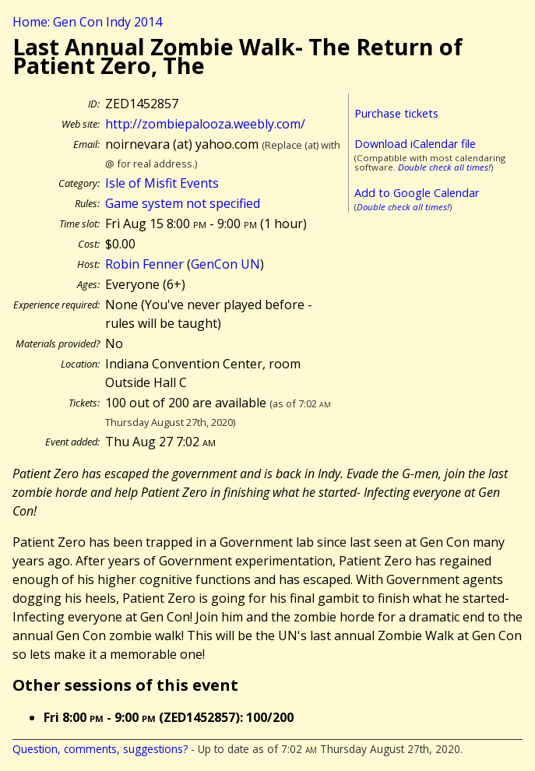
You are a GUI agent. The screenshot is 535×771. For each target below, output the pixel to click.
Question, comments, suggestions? (100, 748)
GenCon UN (225, 264)
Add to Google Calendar (416, 192)
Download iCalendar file (415, 143)
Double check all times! (444, 167)
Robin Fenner (144, 264)
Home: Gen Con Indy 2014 (87, 21)
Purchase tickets (396, 113)
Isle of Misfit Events (162, 183)
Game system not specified (182, 203)
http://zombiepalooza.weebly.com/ (205, 123)
